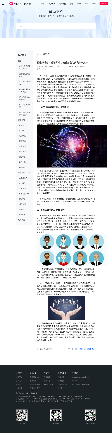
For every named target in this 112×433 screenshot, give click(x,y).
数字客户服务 (35, 384)
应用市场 (47, 381)
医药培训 (22, 152)
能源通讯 (22, 141)
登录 (94, 4)
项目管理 (22, 204)
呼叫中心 (22, 215)
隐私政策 (34, 393)
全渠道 (18, 381)
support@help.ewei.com (80, 377)
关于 (86, 4)
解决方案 (52, 4)
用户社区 (61, 388)
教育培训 (22, 146)
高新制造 (22, 136)
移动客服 (19, 384)
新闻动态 (21, 220)
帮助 (79, 4)
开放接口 (22, 209)
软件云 (21, 125)
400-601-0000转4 (78, 381)
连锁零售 (22, 157)
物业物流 (22, 167)
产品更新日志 (63, 384)
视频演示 (61, 377)
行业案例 (21, 120)
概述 (19, 61)
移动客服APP (24, 194)
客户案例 (62, 4)
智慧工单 (19, 377)
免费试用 (104, 4)
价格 (71, 4)
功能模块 (21, 173)
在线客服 (22, 183)
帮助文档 (61, 381)
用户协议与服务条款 (22, 393)
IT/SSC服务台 (35, 377)
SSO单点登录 (48, 384)
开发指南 (47, 377)
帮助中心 (22, 199)
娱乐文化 (22, 162)
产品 (42, 4)
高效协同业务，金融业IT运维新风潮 (88, 349)
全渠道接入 (23, 178)
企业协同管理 (35, 388)
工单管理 (22, 188)
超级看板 (19, 388)
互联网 (21, 131)
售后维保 (33, 381)
